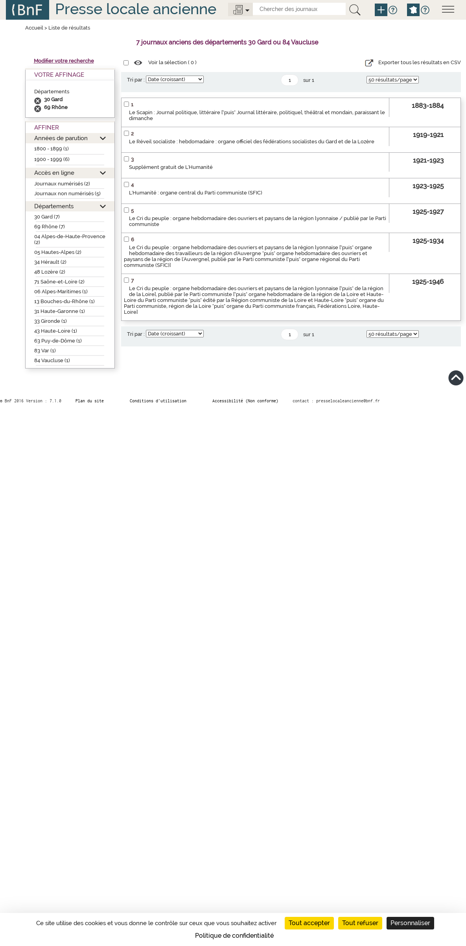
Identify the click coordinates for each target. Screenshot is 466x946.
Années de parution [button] (61, 138)
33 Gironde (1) (50, 321)
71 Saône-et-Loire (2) (59, 282)
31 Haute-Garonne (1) (59, 311)
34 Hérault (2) (50, 262)
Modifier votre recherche (64, 61)
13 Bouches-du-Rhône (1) (64, 301)
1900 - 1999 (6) (52, 159)
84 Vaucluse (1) (52, 360)
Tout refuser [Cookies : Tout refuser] (360, 923)
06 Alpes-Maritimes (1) (61, 291)
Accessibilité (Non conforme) (245, 400)
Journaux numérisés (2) (62, 184)
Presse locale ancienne (135, 9)
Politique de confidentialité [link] (234, 935)
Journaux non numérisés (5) (67, 193)
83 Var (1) (45, 351)
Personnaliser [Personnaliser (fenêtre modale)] (410, 923)
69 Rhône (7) (49, 227)
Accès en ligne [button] (54, 172)
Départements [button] (54, 206)
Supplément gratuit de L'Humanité (171, 167)
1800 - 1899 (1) (51, 149)
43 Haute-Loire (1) (55, 331)
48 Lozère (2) (49, 272)
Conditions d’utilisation (158, 400)
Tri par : (136, 80)
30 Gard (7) (47, 217)
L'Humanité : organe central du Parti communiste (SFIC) (195, 193)
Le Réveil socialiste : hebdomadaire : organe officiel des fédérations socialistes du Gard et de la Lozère (251, 141)
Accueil (34, 28)
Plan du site (90, 400)
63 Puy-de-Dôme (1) (58, 341)
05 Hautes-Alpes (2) (57, 252)
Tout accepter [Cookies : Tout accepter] (309, 923)
